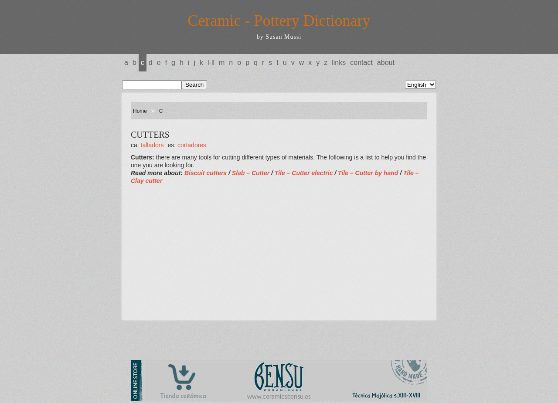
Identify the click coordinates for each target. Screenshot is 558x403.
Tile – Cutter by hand (368, 172)
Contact (361, 62)
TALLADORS (152, 145)
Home (140, 111)
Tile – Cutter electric (304, 172)
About (386, 62)
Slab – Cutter (251, 172)
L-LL (211, 62)
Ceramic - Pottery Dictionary (279, 20)
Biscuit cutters (205, 172)
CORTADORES (191, 145)
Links (339, 62)
